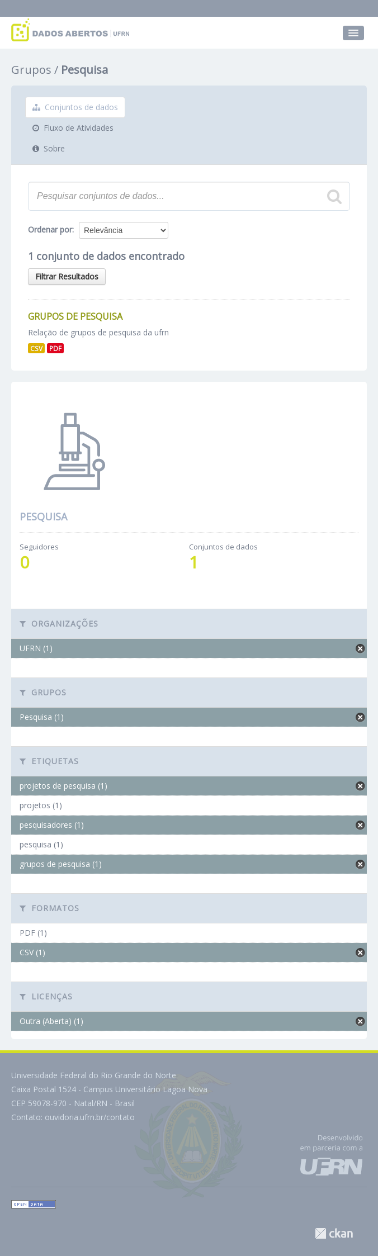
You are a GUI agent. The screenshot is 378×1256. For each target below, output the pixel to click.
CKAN (334, 1233)
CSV (36, 348)
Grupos (31, 69)
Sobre (48, 148)
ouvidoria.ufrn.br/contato (90, 1117)
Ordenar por (50, 229)
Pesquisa (84, 69)
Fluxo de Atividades (73, 127)
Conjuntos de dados (75, 107)
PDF (55, 348)
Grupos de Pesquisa (75, 316)
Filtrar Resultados (66, 276)
